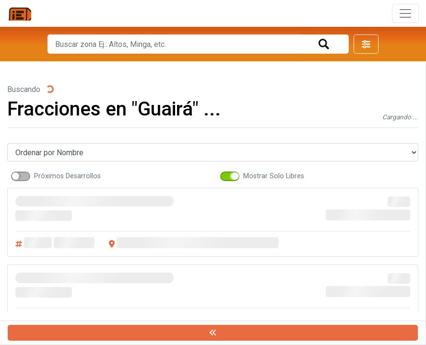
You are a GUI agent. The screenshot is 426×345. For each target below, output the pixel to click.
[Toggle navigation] (405, 13)
